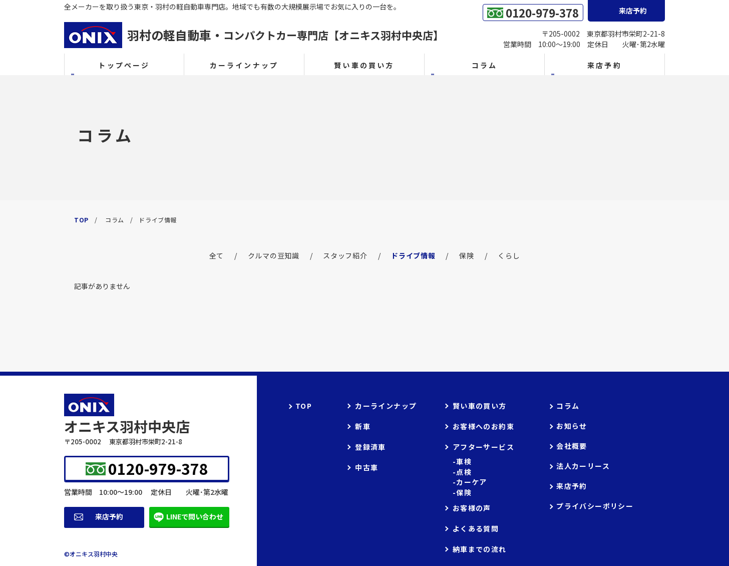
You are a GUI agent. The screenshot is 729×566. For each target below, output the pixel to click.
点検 (464, 472)
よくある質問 (476, 528)
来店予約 (109, 516)
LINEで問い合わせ (194, 516)
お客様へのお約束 (483, 426)
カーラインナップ (244, 65)
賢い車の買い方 (364, 65)
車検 (464, 461)
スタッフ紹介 (345, 255)
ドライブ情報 (413, 255)
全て (216, 255)
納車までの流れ (480, 549)
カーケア (471, 482)
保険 (466, 255)
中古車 (366, 467)
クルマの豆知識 (273, 255)
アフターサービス (483, 447)
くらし (509, 255)
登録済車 (370, 447)
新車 (363, 426)
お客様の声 (472, 508)
